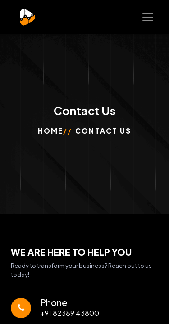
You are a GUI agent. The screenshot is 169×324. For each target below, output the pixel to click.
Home (50, 130)
